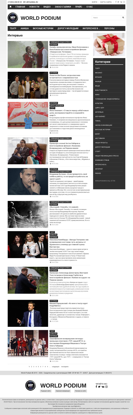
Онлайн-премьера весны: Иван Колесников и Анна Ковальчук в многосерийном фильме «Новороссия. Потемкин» (69, 49)
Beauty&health (101, 90)
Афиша (25, 28)
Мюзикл (98, 73)
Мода (97, 86)
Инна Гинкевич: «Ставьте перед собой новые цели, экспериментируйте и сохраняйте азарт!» (69, 112)
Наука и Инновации (103, 125)
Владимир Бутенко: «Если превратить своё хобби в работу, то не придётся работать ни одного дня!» (69, 176)
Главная (20, 7)
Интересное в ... (91, 28)
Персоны (109, 28)
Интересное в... (101, 165)
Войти (94, 2)
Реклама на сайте (80, 391)
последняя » (65, 366)
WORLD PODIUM (46, 17)
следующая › (56, 366)
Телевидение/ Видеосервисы (60, 42)
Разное (98, 173)
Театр (13, 28)
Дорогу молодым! (68, 28)
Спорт (52, 108)
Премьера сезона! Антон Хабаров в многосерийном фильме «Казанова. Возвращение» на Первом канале (65, 145)
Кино (97, 95)
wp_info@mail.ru (76, 406)
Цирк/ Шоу (99, 108)
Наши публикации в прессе (107, 156)
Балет (97, 134)
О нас (89, 7)
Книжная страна (102, 160)
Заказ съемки (63, 7)
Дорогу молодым (102, 147)
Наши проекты (101, 143)
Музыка (98, 77)
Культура (53, 234)
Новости (34, 7)
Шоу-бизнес (100, 116)
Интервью (53, 44)
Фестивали (100, 138)
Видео (47, 7)
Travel (98, 121)
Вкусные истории (43, 28)
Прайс (78, 7)
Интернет (99, 169)
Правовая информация (63, 391)
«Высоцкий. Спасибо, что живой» (64, 207)
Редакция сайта (45, 391)
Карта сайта (106, 2)
